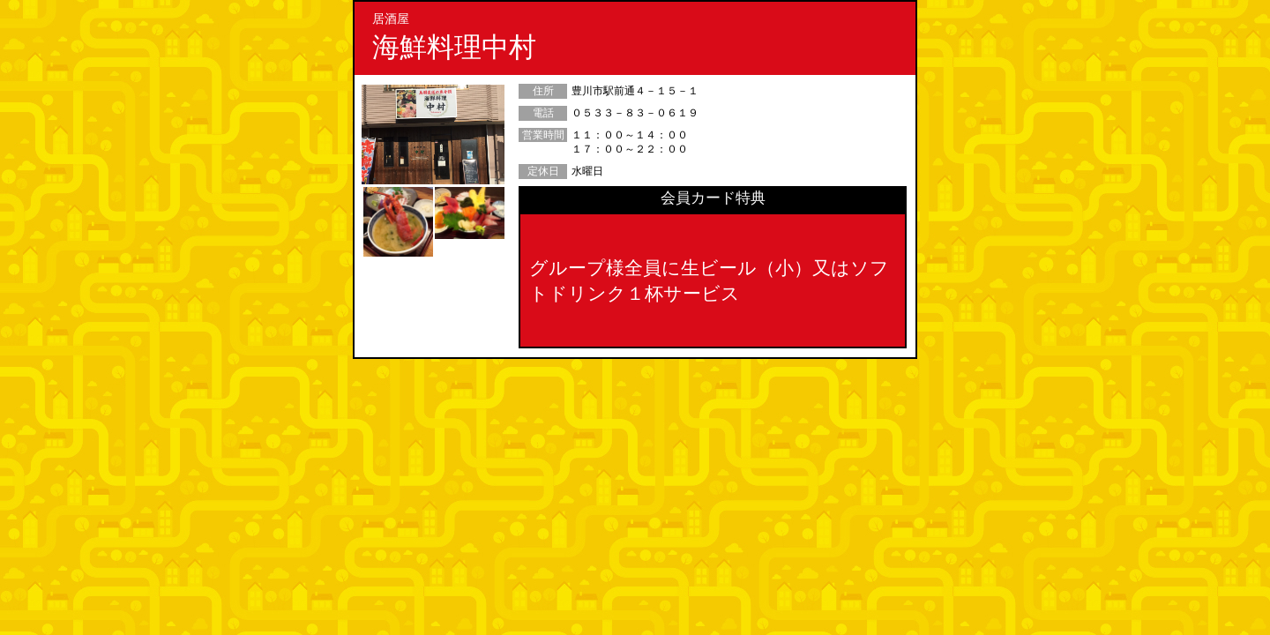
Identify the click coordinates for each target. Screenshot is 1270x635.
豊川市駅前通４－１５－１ (635, 91)
